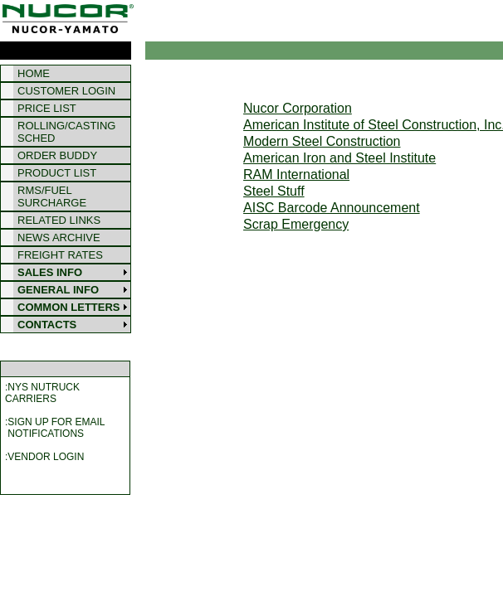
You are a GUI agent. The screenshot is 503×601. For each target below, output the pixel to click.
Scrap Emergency (296, 224)
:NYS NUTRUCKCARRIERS (42, 393)
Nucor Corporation (297, 108)
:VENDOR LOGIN (44, 457)
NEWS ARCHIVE (58, 237)
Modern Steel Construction (321, 141)
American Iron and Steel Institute (339, 158)
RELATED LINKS (58, 220)
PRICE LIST (46, 108)
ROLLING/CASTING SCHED (66, 131)
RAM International (296, 174)
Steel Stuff (274, 191)
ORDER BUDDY (57, 155)
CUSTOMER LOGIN (66, 91)
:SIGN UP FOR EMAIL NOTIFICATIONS (55, 427)
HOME (33, 73)
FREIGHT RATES (60, 255)
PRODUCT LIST (56, 173)
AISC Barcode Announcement (331, 208)
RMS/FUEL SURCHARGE (51, 196)
